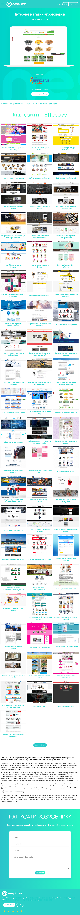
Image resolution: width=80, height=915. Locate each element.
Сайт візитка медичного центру (13, 413)
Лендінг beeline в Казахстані (39, 295)
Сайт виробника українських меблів (13, 207)
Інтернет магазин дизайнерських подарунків (13, 295)
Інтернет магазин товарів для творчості (66, 442)
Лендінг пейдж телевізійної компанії (13, 471)
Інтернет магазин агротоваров (66, 413)
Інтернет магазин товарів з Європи (39, 501)
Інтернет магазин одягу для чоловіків (40, 530)
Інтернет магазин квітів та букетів (39, 266)
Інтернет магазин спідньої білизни (39, 149)
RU (60, 4)
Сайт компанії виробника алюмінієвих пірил (40, 237)
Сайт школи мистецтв (66, 706)
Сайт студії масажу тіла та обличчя (66, 266)
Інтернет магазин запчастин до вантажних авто (39, 383)
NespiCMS (4, 104)
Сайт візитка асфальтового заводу (13, 648)
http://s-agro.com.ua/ (40, 19)
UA (57, 4)
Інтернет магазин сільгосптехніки (39, 589)
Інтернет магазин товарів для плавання (66, 354)
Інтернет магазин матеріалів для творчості (66, 530)
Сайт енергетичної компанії (66, 178)
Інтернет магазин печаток (66, 471)
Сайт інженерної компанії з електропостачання (66, 383)
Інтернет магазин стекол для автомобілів (13, 736)
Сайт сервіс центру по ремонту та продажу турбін (39, 442)
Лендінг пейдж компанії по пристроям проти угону (13, 501)
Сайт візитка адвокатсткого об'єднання (66, 501)
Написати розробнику (40, 94)
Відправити (40, 872)
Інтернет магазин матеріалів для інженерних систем (13, 237)
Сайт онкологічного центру (13, 442)
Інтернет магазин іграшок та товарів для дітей (39, 354)
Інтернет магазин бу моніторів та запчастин (40, 618)
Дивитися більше (40, 745)
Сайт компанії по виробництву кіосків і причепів (13, 706)
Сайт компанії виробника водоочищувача (13, 325)
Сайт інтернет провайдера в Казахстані (66, 149)
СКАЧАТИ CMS (9, 904)
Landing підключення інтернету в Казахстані (66, 295)
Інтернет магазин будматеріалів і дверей (66, 618)
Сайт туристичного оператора (13, 559)
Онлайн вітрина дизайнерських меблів (13, 677)
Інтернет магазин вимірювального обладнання (13, 589)
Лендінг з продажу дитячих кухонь (13, 609)
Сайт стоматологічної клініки (39, 178)
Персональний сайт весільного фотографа (39, 325)
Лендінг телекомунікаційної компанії (66, 559)
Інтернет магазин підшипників (13, 530)
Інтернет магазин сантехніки (13, 178)
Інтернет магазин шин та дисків (39, 559)
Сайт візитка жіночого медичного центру (40, 471)
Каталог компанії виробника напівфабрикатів (66, 237)
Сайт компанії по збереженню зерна (40, 677)
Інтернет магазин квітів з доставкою (66, 677)
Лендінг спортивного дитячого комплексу (13, 149)
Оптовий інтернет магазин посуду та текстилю (66, 207)
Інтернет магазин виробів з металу (40, 207)
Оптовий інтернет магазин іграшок (13, 266)
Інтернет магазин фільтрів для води (40, 413)
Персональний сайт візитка (40, 647)
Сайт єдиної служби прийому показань (13, 383)
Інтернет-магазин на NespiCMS (21, 104)
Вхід (65, 4)
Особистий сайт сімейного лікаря (66, 646)
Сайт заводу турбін (39, 706)
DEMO (20, 904)
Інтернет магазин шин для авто (66, 325)
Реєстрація (73, 4)
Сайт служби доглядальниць (66, 589)
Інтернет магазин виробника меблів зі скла (13, 354)
